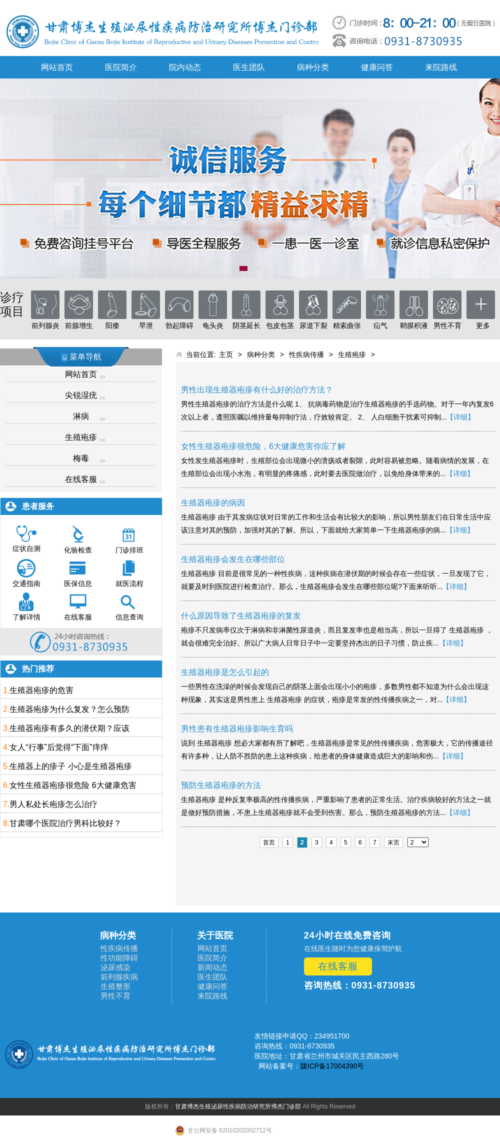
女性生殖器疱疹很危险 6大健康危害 (73, 785)
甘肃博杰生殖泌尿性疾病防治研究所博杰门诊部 (238, 1106)
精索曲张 (347, 326)
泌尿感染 (115, 967)
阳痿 (113, 326)
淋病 (81, 416)
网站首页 (57, 67)
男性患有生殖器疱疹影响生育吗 (237, 728)
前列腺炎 (46, 326)
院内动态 (185, 67)
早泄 (146, 326)
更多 (483, 326)
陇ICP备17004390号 (332, 1066)
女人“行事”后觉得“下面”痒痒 (59, 747)
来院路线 (441, 67)
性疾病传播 (306, 354)
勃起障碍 (180, 326)
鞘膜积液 (414, 326)
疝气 (381, 326)
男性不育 (448, 326)
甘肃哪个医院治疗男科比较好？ (66, 823)
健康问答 (377, 67)
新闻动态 (213, 967)
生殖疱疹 (81, 437)
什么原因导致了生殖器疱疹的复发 (241, 616)
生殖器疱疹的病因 (213, 502)
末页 (394, 842)
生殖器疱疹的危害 (42, 690)
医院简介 (121, 67)
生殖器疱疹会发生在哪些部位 (233, 559)
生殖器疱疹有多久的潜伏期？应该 (70, 728)
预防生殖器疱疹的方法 (221, 785)
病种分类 (313, 67)
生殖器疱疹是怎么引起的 (225, 672)
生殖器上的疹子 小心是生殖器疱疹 (71, 766)
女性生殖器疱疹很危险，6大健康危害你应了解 (263, 446)
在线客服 (81, 479)
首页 (269, 842)
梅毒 (81, 458)
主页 (226, 354)
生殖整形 (115, 986)
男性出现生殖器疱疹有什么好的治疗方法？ (257, 390)
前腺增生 (79, 326)
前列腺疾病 (119, 976)
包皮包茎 (280, 326)
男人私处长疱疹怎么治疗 (54, 804)
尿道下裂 (314, 326)
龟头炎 (213, 326)
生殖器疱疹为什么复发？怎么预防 (70, 709)
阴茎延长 (246, 326)
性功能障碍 (119, 958)
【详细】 (460, 417)
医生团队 (249, 67)
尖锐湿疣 (81, 395)
